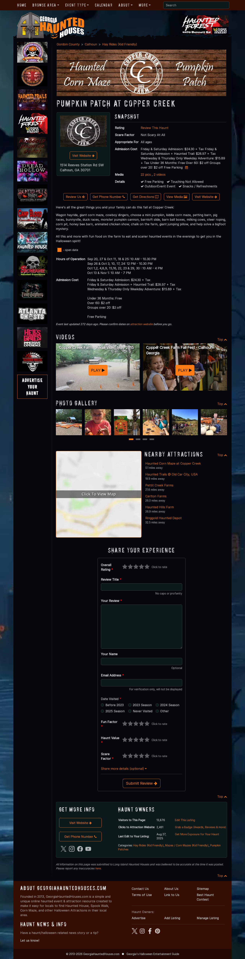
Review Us (75, 197)
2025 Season (115, 711)
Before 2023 (114, 705)
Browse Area (44, 5)
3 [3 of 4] (145, 439)
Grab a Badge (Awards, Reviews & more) (200, 827)
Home (21, 5)
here (98, 868)
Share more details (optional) (124, 768)
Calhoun (91, 44)
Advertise (138, 918)
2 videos (160, 174)
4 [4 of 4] (152, 439)
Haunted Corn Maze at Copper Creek (173, 463)
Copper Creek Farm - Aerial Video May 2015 (96, 347)
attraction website (141, 324)
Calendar (103, 5)
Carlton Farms (156, 496)
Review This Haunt (154, 128)
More (143, 5)
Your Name (109, 654)
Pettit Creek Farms (159, 485)
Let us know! (29, 940)
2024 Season (169, 705)
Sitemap (203, 889)
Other (164, 711)
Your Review (111, 601)
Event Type (75, 5)
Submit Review (141, 783)
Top (222, 339)
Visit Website (83, 155)
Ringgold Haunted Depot (163, 518)
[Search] (196, 5)
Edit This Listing (185, 820)
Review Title (111, 579)
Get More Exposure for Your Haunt (197, 834)
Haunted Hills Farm (159, 507)
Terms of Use (142, 895)
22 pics (146, 174)
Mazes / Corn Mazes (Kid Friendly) (187, 845)
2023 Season (142, 705)
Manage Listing (208, 918)
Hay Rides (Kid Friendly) (119, 44)
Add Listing (172, 918)
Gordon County (68, 44)
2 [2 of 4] (138, 439)
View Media (176, 197)
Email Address (112, 675)
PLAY (98, 370)
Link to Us (171, 895)
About (124, 5)
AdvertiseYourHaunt (32, 386)
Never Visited (142, 711)
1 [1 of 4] (131, 439)
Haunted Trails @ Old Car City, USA (171, 474)
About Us (171, 889)
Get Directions (145, 197)
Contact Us (140, 889)
